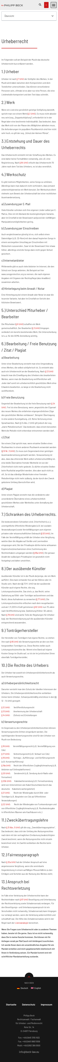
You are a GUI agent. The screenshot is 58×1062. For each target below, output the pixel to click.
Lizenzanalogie (21, 929)
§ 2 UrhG (31, 120)
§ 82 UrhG (38, 613)
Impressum (46, 1011)
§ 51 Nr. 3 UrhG (8, 457)
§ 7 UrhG (20, 85)
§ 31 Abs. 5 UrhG (13, 834)
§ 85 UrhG (14, 648)
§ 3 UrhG (36, 334)
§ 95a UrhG (38, 559)
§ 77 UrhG (40, 605)
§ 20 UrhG (5, 779)
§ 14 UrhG (5, 721)
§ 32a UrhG (11, 868)
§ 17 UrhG (5, 760)
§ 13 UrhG (5, 717)
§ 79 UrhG (10, 621)
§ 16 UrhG (5, 752)
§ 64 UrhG (24, 169)
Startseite (11, 1011)
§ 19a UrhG (5, 772)
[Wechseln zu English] (36, 994)
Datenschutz (28, 1011)
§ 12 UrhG (5, 714)
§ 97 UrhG (24, 906)
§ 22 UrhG (5, 811)
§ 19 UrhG (5, 764)
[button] (54, 5)
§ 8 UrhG (19, 330)
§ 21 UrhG (5, 799)
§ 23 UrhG (49, 378)
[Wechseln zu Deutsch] (22, 994)
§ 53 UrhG (45, 540)
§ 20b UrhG (6, 787)
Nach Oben (29, 989)
